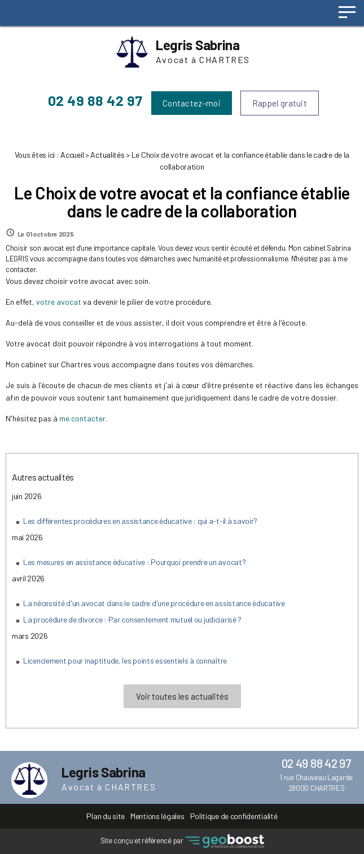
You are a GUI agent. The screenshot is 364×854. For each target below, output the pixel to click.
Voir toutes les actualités (182, 696)
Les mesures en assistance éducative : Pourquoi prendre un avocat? (134, 562)
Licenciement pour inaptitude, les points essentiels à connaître (125, 660)
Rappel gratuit (279, 103)
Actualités (107, 154)
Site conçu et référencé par (182, 841)
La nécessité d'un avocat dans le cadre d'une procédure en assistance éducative (154, 603)
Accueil (72, 154)
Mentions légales (157, 816)
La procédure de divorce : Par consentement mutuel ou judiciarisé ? (132, 619)
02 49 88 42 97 (95, 100)
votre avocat (58, 301)
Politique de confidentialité (234, 816)
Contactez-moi (192, 103)
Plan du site (105, 816)
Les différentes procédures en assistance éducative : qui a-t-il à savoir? (140, 521)
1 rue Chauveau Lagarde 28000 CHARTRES (316, 783)
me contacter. (83, 418)
